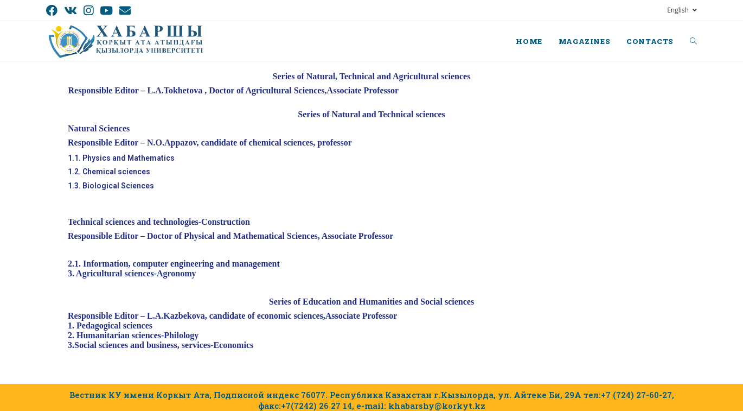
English (682, 10)
